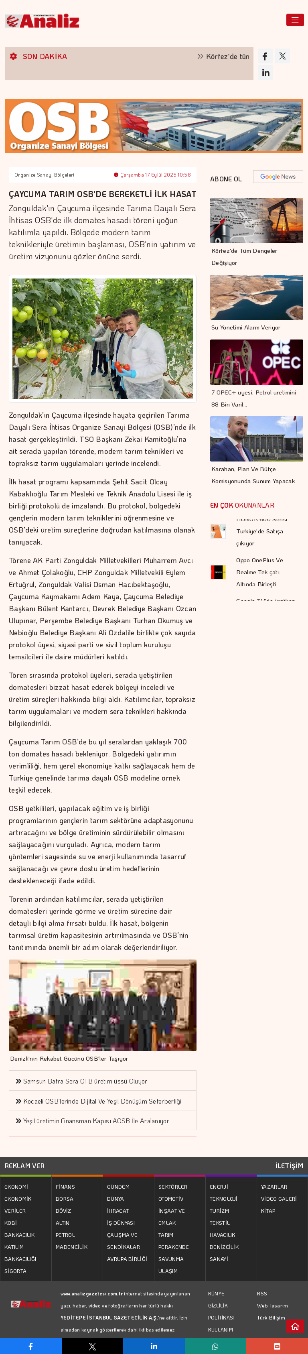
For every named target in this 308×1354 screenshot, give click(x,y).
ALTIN (63, 1222)
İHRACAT (118, 1210)
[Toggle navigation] (295, 20)
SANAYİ (219, 1258)
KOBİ (10, 1222)
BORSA (65, 1198)
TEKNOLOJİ (224, 1198)
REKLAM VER (25, 1165)
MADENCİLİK (71, 1246)
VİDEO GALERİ (279, 1198)
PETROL (65, 1234)
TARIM (166, 1234)
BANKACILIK (19, 1234)
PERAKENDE (173, 1246)
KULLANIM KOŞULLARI (221, 1335)
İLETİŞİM (289, 1165)
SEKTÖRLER (173, 1186)
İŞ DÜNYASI (121, 1222)
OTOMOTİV (170, 1198)
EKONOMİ (16, 1186)
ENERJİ (219, 1186)
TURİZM (219, 1210)
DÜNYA (115, 1198)
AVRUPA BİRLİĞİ (127, 1258)
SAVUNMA (171, 1258)
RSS (262, 1293)
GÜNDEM (118, 1186)
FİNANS (65, 1186)
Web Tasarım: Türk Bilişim (273, 1311)
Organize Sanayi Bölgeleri (44, 174)
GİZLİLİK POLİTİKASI (221, 1311)
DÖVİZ (63, 1210)
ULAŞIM (168, 1270)
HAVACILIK (222, 1234)
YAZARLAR (274, 1186)
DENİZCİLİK (224, 1246)
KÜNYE (216, 1293)
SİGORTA (15, 1270)
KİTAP (268, 1210)
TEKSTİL (220, 1222)
